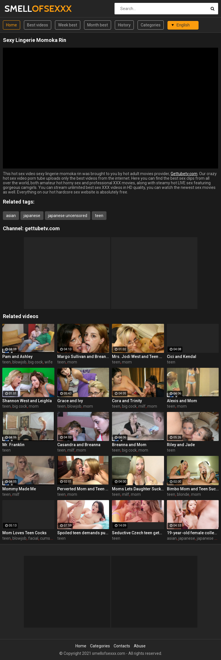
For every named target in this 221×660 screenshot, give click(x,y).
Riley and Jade (181, 444)
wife (49, 362)
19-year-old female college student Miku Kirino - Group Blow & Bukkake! (193, 533)
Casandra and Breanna (78, 444)
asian (11, 215)
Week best (67, 25)
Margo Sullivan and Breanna (83, 356)
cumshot (48, 538)
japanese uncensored (67, 215)
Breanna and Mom (129, 444)
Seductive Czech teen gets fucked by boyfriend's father (138, 533)
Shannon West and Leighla (27, 400)
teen (99, 215)
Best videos (37, 25)
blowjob (19, 362)
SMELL (19, 8)
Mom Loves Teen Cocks (24, 533)
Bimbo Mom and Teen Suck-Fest (193, 489)
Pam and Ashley (17, 356)
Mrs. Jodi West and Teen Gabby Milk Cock (138, 356)
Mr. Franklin (13, 444)
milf (142, 406)
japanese (32, 215)
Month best (97, 25)
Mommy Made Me (19, 489)
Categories (151, 25)
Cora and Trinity (127, 400)
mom (72, 362)
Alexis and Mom (182, 400)
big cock (35, 362)
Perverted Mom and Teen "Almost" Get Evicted (83, 489)
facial (33, 538)
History (124, 25)
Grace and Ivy (70, 400)
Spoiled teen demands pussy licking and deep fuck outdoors (83, 533)
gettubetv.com (42, 228)
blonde (183, 494)
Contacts (122, 646)
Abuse (140, 646)
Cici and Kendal (181, 356)
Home (11, 25)
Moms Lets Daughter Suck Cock (138, 489)
